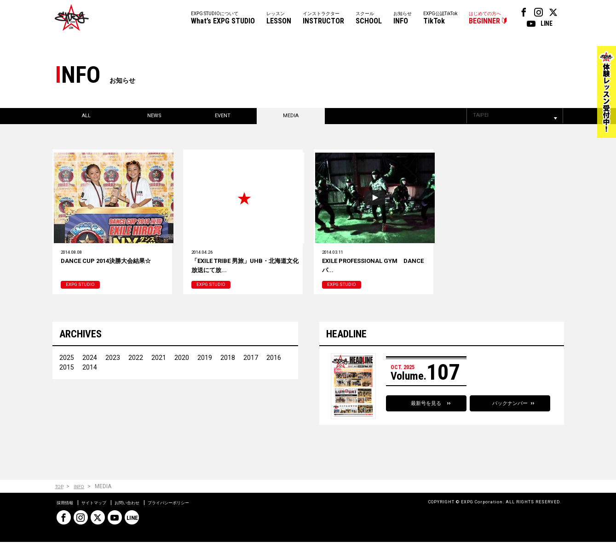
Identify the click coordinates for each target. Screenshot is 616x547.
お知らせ (402, 18)
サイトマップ (103, 507)
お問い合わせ (144, 507)
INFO (83, 492)
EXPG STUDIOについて (223, 18)
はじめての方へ (485, 18)
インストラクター (323, 18)
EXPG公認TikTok (440, 18)
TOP (60, 492)
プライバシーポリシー (197, 507)
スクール (369, 18)
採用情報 (68, 507)
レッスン (278, 18)
